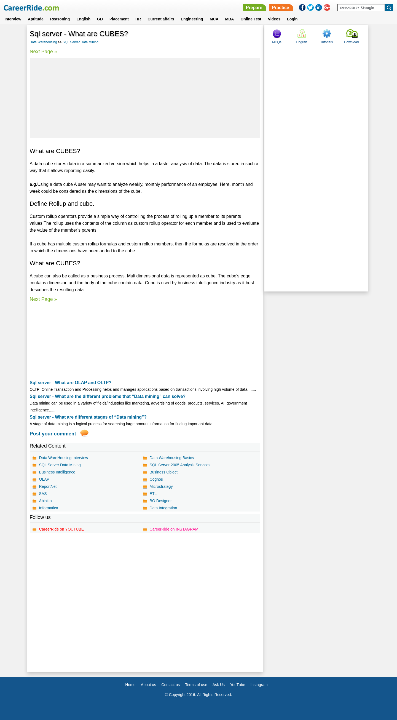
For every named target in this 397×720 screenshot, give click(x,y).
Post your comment (53, 434)
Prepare (254, 7)
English (83, 19)
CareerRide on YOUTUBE (61, 529)
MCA (214, 19)
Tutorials (326, 42)
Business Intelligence (57, 472)
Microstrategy (161, 486)
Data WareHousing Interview (63, 458)
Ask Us (219, 684)
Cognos (156, 479)
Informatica (48, 508)
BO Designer (161, 501)
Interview (12, 19)
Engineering (192, 19)
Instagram (258, 684)
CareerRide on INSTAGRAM (174, 529)
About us (148, 684)
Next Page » (43, 51)
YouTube (237, 684)
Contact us (170, 684)
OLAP (44, 479)
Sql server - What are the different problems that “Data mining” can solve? (108, 396)
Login (292, 19)
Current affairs (160, 19)
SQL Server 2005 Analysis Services (180, 465)
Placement (119, 19)
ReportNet (48, 486)
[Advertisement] (145, 98)
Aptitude (36, 19)
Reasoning (60, 19)
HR (138, 19)
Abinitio (45, 501)
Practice (280, 7)
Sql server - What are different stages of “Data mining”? (88, 417)
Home (130, 684)
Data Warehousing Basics (172, 458)
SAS (43, 493)
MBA (229, 19)
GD (100, 19)
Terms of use (196, 684)
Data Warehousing (43, 42)
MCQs (276, 42)
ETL (153, 493)
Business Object (164, 472)
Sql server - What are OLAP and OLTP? (70, 382)
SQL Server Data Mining (80, 42)
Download (351, 42)
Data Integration (163, 508)
